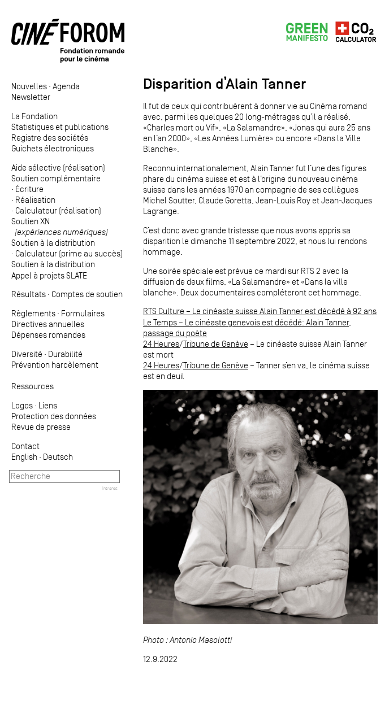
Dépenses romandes (48, 335)
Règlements (33, 313)
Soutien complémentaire (56, 178)
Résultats (28, 294)
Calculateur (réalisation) (58, 210)
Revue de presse (41, 427)
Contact (25, 446)
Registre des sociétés (49, 137)
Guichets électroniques (52, 148)
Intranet (110, 488)
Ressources (32, 386)
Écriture (29, 189)
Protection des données (53, 416)
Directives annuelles (47, 324)
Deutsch (58, 457)
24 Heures (161, 344)
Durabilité (65, 354)
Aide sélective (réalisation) (58, 167)
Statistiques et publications (60, 127)
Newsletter (30, 97)
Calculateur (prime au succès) (69, 253)
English (24, 457)
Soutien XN (59, 226)
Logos (22, 405)
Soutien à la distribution (53, 242)
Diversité (26, 354)
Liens (47, 405)
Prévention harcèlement (54, 364)
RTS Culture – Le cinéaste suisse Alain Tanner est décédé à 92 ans (260, 311)
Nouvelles (29, 86)
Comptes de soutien (87, 294)
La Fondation (34, 116)
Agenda (66, 86)
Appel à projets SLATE (49, 275)
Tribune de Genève (215, 344)
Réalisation (35, 199)
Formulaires (83, 313)
